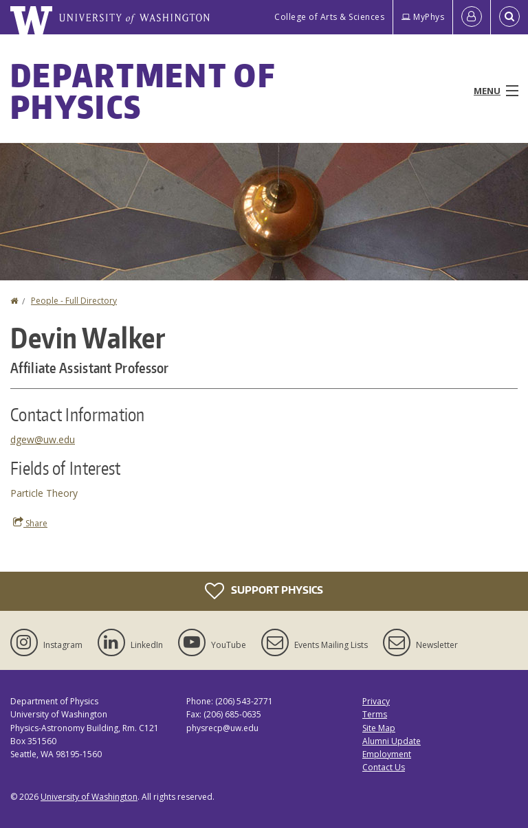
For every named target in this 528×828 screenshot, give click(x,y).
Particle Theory (44, 493)
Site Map (378, 728)
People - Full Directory (74, 300)
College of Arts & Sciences (329, 17)
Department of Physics (142, 90)
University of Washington (89, 797)
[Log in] (471, 17)
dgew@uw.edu (42, 439)
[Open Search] (509, 17)
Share (30, 523)
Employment (386, 754)
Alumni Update (391, 741)
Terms (374, 714)
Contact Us (383, 767)
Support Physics (264, 591)
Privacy (376, 701)
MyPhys (423, 17)
